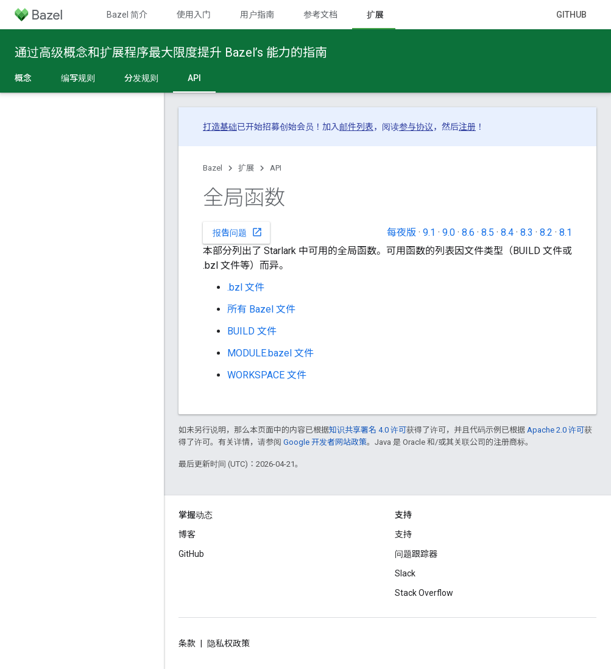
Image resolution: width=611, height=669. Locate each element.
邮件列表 (356, 127)
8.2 (546, 232)
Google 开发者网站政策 (325, 442)
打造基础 (220, 127)
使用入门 (194, 14)
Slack (405, 573)
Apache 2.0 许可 (555, 429)
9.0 (448, 232)
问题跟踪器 (416, 554)
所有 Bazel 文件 (261, 309)
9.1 (429, 232)
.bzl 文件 (245, 287)
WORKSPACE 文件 (266, 375)
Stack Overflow (424, 593)
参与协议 (416, 127)
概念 (23, 78)
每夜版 (401, 232)
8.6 (468, 232)
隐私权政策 (228, 643)
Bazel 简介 (127, 14)
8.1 (565, 232)
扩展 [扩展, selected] (375, 14)
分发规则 (141, 78)
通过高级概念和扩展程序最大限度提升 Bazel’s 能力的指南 (171, 52)
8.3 (526, 232)
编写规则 (78, 78)
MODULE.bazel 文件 (270, 353)
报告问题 (238, 232)
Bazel (212, 167)
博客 (187, 534)
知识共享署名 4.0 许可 (367, 429)
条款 (187, 643)
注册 (467, 127)
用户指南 (257, 14)
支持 (403, 534)
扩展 (246, 167)
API (275, 167)
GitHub (571, 14)
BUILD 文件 (252, 331)
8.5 (487, 232)
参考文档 (320, 14)
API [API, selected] (194, 78)
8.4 (507, 232)
